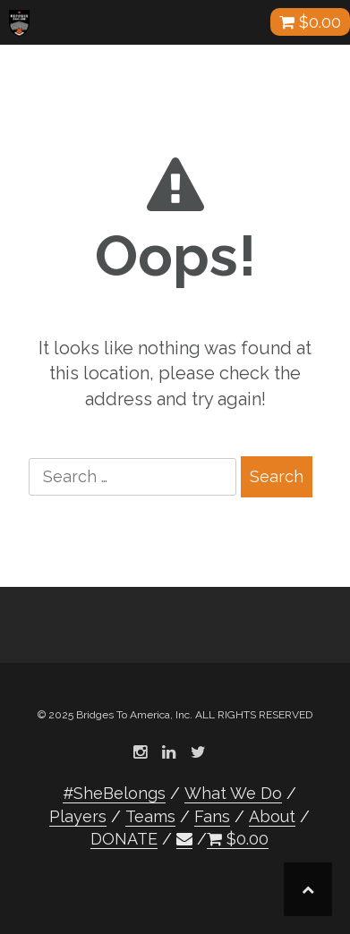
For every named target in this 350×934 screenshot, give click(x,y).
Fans (212, 816)
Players (78, 816)
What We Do (233, 793)
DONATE (124, 838)
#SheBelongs (114, 793)
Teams (150, 816)
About (272, 816)
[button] (184, 839)
